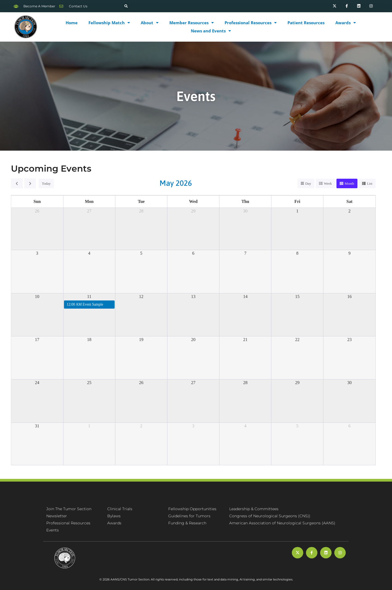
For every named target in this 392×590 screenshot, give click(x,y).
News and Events (211, 31)
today (46, 183)
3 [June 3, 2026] (193, 426)
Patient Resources (305, 22)
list (369, 183)
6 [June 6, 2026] (349, 426)
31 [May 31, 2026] (37, 426)
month (349, 183)
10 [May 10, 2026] (37, 296)
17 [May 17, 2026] (37, 339)
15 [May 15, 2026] (297, 296)
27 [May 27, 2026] (193, 382)
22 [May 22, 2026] (297, 339)
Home (72, 22)
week (328, 183)
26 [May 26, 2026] (141, 382)
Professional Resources (251, 23)
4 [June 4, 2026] (245, 426)
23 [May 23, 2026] (349, 339)
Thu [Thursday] (245, 201)
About (149, 23)
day (308, 183)
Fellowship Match (109, 23)
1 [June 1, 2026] (89, 426)
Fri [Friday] (297, 201)
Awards (345, 23)
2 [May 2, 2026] (349, 211)
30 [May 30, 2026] (349, 382)
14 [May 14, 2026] (245, 296)
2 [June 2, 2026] (141, 426)
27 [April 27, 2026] (89, 211)
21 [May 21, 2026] (245, 339)
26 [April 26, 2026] (37, 211)
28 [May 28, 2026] (245, 382)
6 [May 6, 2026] (193, 253)
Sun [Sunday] (37, 201)
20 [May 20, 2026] (193, 339)
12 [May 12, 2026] (141, 296)
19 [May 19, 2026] (141, 339)
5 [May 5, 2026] (141, 253)
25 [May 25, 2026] (89, 382)
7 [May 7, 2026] (245, 253)
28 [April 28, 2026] (141, 211)
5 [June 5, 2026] (297, 426)
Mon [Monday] (89, 201)
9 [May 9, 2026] (349, 253)
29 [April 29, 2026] (193, 211)
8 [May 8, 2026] (297, 253)
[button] (126, 6)
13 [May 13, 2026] (193, 296)
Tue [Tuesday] (141, 201)
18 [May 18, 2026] (89, 339)
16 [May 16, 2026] (349, 296)
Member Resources (191, 23)
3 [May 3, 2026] (37, 253)
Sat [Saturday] (350, 201)
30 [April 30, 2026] (245, 211)
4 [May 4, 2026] (89, 253)
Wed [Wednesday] (193, 201)
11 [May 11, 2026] (89, 296)
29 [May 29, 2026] (297, 382)
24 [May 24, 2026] (37, 382)
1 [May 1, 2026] (297, 211)
